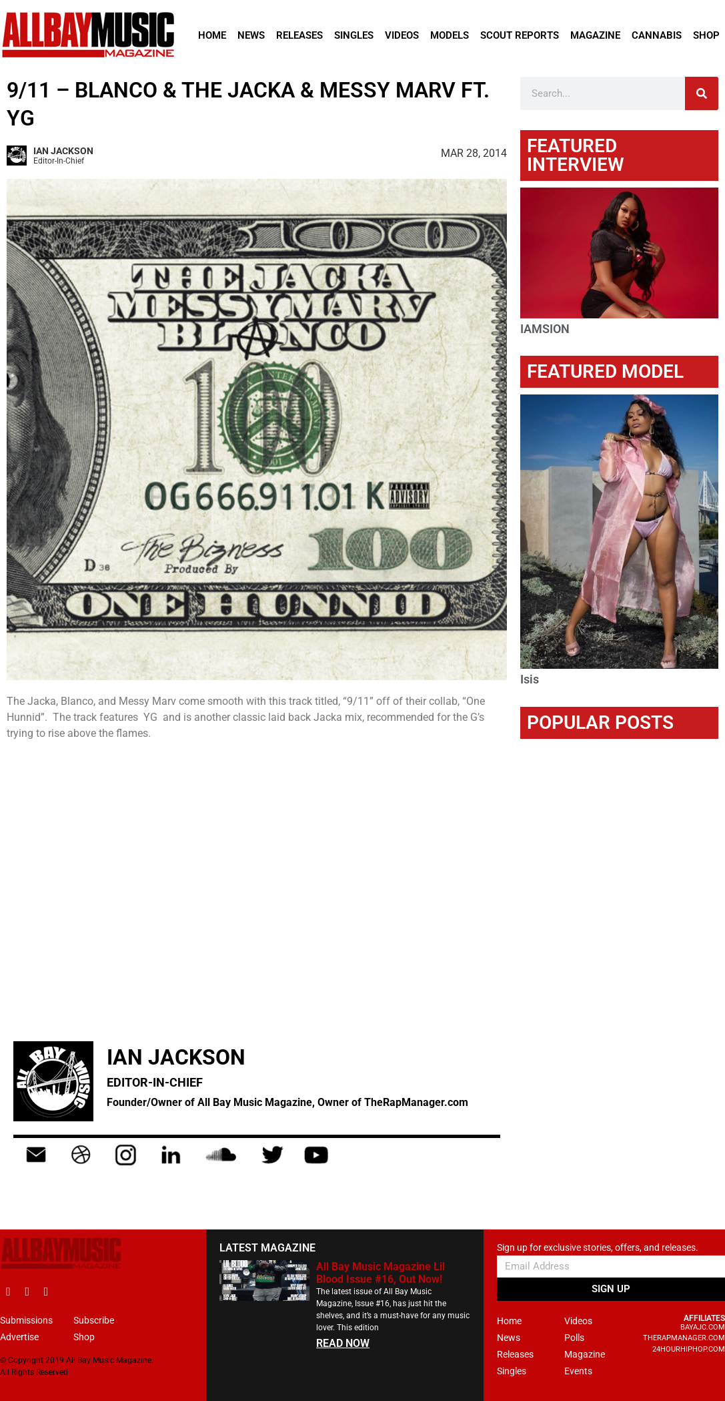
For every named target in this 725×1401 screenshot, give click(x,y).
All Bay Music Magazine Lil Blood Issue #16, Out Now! (380, 1273)
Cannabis (657, 35)
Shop (706, 35)
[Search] (701, 93)
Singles (354, 35)
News (251, 35)
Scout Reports (519, 35)
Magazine (595, 35)
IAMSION (545, 329)
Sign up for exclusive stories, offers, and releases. (597, 1248)
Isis (529, 679)
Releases (299, 35)
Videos (402, 35)
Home (212, 35)
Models (449, 35)
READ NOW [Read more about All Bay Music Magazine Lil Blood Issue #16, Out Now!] (343, 1343)
